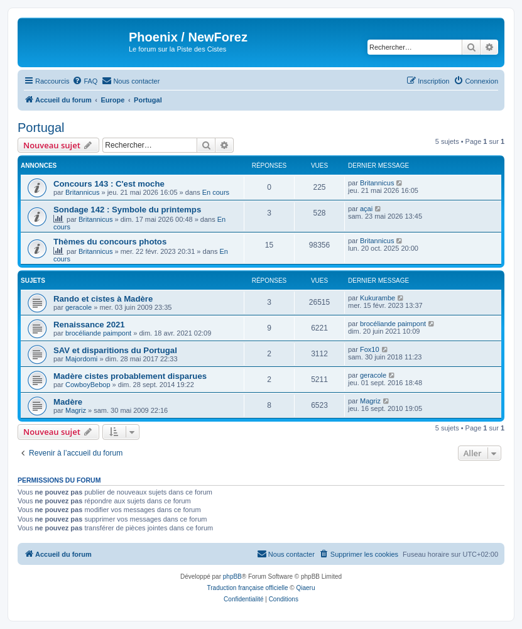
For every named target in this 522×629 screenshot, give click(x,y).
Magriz (75, 410)
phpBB (232, 576)
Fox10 (369, 349)
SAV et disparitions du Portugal (115, 350)
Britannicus (82, 192)
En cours (215, 192)
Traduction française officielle (247, 587)
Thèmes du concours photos (109, 241)
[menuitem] (84, 81)
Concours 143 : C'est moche (109, 184)
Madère (67, 402)
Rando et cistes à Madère (103, 299)
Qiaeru (305, 587)
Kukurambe (377, 298)
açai (366, 208)
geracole (78, 307)
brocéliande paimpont (98, 333)
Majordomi (81, 359)
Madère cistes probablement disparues (130, 376)
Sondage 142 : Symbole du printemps (127, 209)
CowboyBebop (88, 384)
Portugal (41, 127)
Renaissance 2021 (89, 324)
